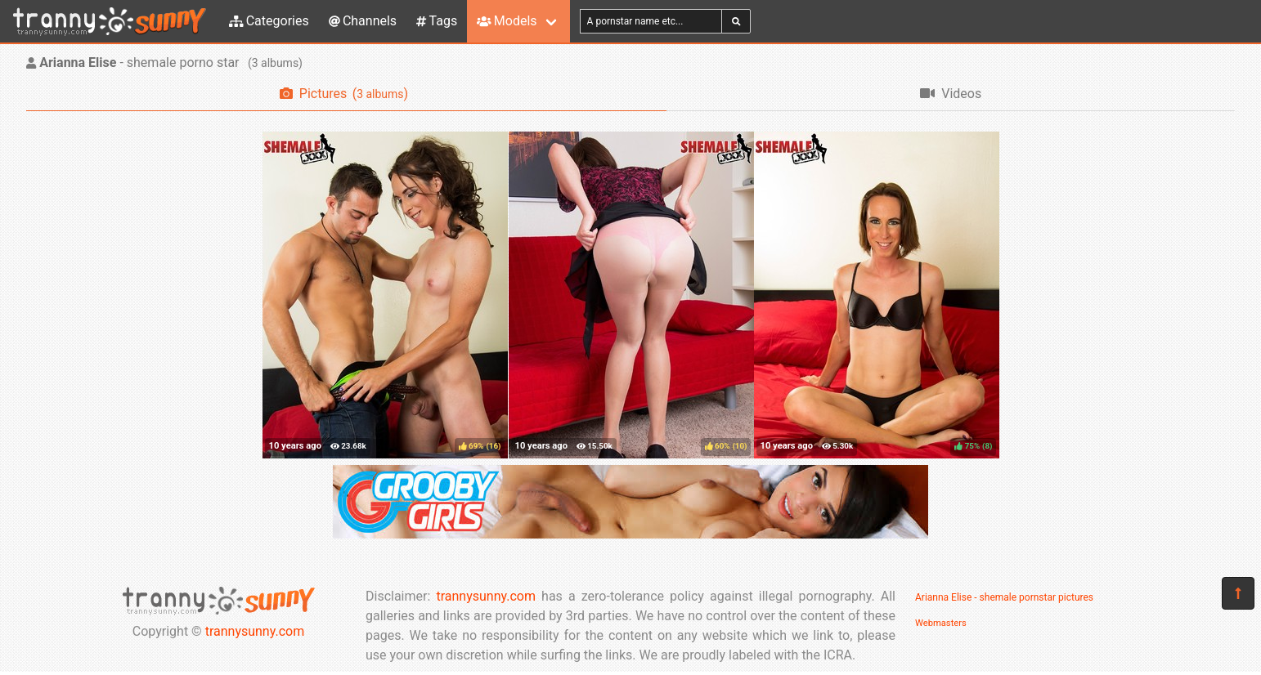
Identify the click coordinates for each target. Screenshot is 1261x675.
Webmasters (941, 623)
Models (506, 21)
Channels (363, 21)
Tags (436, 21)
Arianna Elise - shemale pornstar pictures (1004, 597)
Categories (269, 21)
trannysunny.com (255, 631)
